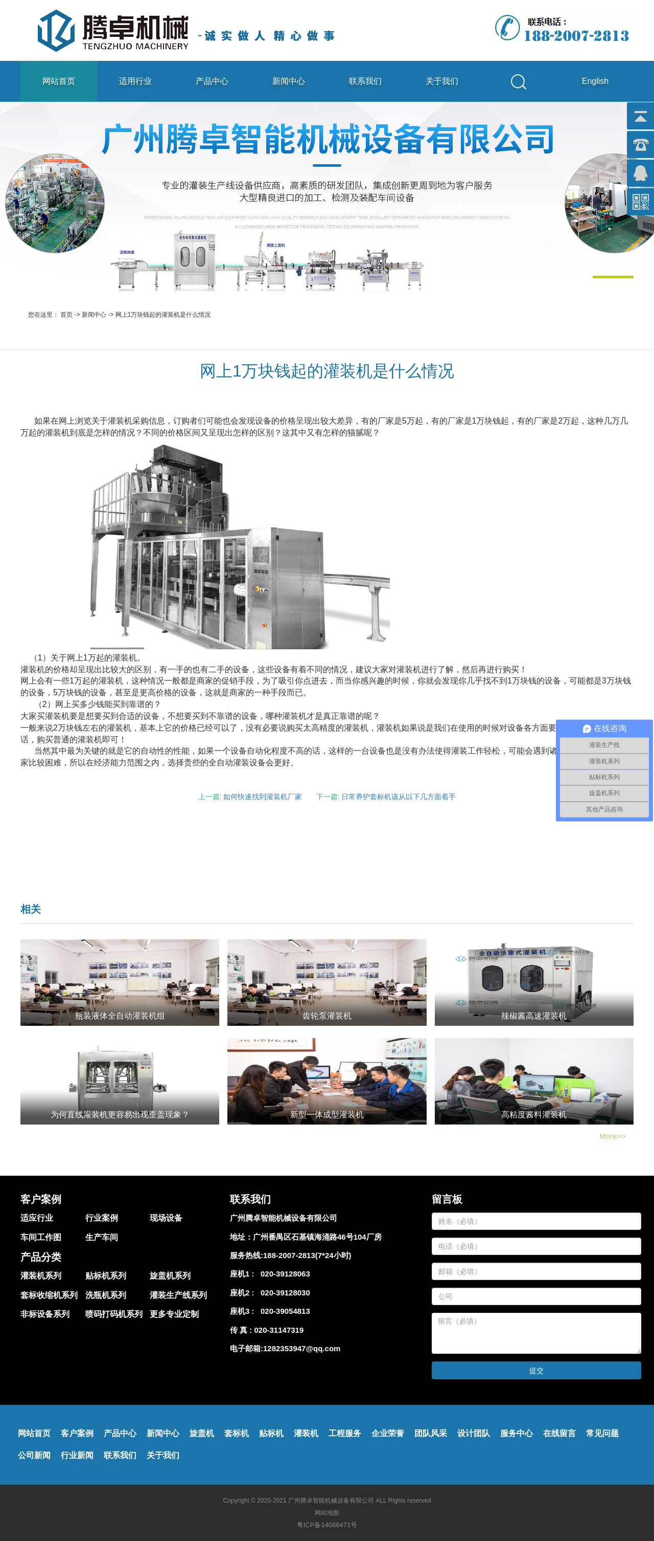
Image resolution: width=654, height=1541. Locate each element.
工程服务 (345, 1433)
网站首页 (58, 81)
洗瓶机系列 (105, 1295)
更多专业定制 (174, 1314)
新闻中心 (288, 81)
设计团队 (473, 1433)
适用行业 (135, 81)
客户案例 (77, 1433)
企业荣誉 (387, 1433)
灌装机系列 (40, 1275)
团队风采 (430, 1433)
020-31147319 (279, 1330)
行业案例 (101, 1218)
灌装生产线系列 (178, 1295)
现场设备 (166, 1218)
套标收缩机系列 (49, 1295)
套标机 (236, 1433)
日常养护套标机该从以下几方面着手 (398, 796)
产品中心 (212, 81)
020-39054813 (283, 1311)
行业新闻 (77, 1455)
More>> (612, 1136)
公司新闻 (34, 1455)
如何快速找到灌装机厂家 (262, 796)
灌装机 (306, 1433)
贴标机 (271, 1433)
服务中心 (516, 1433)
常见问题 (602, 1433)
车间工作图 (40, 1237)
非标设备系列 (44, 1314)
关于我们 (442, 81)
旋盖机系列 (170, 1275)
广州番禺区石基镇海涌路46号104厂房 (317, 1236)
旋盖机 (202, 1433)
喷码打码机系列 (114, 1314)
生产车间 (101, 1237)
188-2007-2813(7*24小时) (307, 1255)
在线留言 (559, 1433)
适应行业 (36, 1218)
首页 (66, 314)
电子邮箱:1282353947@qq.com (285, 1348)
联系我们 (365, 81)
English (595, 81)
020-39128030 (283, 1292)
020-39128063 (283, 1273)
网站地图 (327, 1512)
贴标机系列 (105, 1275)
